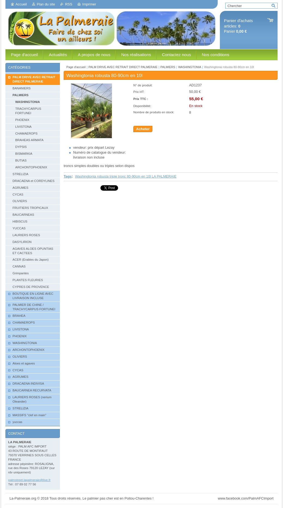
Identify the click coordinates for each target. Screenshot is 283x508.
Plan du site (46, 4)
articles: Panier (238, 26)
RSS (68, 4)
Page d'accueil (75, 67)
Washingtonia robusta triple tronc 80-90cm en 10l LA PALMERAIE (126, 176)
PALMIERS (168, 67)
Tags (68, 176)
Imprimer (89, 4)
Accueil (21, 4)
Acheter (143, 129)
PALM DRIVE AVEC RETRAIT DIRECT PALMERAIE (122, 67)
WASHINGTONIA (189, 67)
